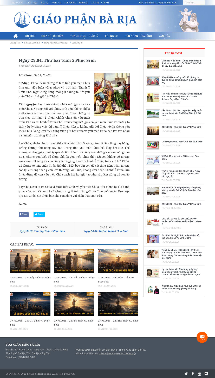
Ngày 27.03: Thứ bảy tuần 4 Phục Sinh (42, 231)
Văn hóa (164, 35)
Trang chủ (17, 2)
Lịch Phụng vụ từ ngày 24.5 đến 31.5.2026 (182, 142)
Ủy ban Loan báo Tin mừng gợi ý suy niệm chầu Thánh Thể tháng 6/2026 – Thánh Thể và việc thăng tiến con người (181, 272)
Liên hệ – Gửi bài (100, 2)
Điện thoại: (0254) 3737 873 (20, 357)
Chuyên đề (70, 2)
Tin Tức (30, 35)
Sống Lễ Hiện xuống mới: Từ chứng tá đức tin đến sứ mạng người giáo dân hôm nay (182, 80)
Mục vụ (44, 2)
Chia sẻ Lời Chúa (52, 35)
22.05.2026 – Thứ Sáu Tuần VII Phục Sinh (181, 204)
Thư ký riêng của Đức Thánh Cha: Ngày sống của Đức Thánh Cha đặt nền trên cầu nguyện (181, 174)
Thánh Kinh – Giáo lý (84, 35)
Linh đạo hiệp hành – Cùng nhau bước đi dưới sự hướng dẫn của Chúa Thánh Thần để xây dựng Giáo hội (182, 63)
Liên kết (83, 2)
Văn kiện (56, 2)
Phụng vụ (111, 35)
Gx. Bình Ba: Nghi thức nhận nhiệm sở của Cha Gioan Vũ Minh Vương (180, 236)
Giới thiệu (32, 2)
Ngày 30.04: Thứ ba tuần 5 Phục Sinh (106, 231)
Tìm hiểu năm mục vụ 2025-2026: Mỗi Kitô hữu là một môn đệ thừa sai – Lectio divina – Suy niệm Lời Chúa (182, 96)
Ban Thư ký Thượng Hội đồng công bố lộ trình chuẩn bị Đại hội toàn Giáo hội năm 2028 (181, 190)
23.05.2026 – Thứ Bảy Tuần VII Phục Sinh (181, 127)
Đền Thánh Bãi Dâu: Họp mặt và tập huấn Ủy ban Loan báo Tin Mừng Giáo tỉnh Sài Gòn (182, 113)
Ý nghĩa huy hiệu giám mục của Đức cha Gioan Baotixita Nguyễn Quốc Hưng (181, 287)
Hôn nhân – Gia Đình (138, 35)
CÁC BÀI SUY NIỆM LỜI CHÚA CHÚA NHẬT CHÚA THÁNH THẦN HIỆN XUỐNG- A (182, 221)
